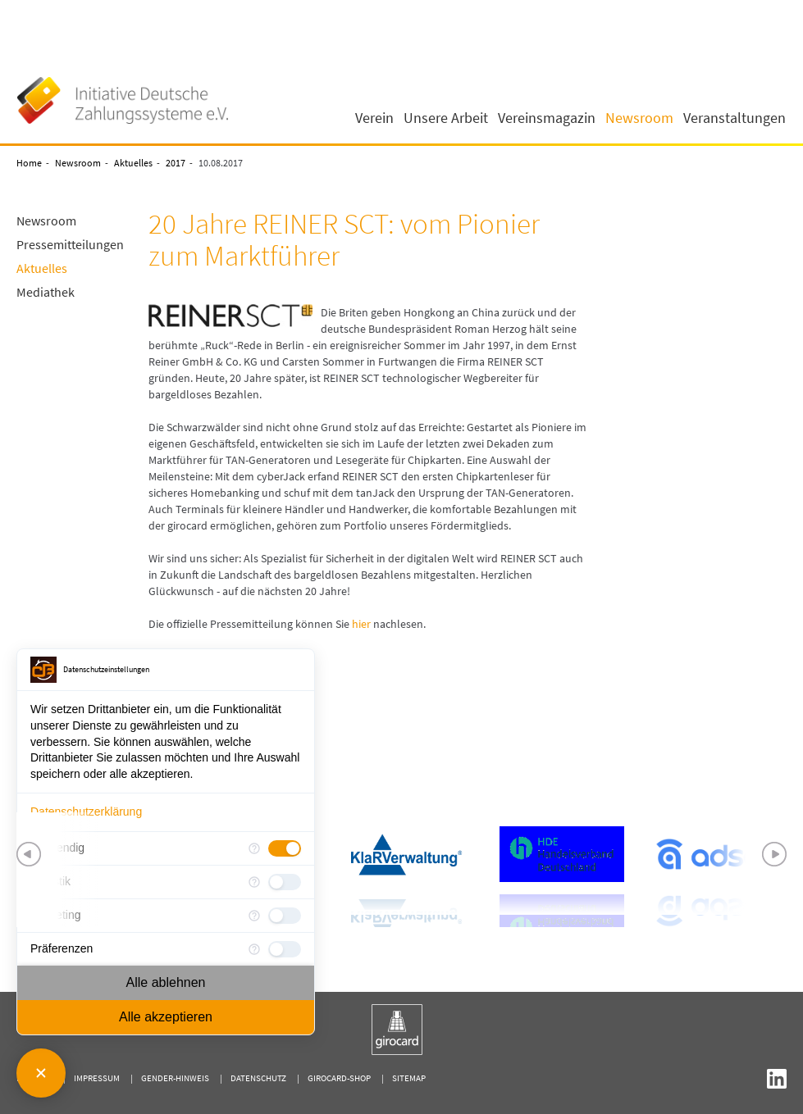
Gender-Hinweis (175, 1078)
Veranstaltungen (734, 118)
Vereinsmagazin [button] (546, 118)
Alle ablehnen (166, 982)
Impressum (97, 1078)
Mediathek (45, 292)
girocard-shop (339, 1078)
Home (29, 163)
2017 (175, 163)
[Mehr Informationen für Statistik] (254, 882)
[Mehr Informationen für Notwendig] (254, 848)
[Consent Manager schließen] (41, 1073)
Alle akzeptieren (165, 1017)
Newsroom (78, 163)
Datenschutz (258, 1078)
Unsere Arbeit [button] (446, 118)
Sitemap (409, 1078)
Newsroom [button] (639, 118)
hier (361, 623)
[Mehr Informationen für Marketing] (254, 915)
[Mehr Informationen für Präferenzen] (254, 949)
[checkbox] (284, 848)
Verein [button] (374, 118)
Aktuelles (133, 163)
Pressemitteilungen (70, 244)
